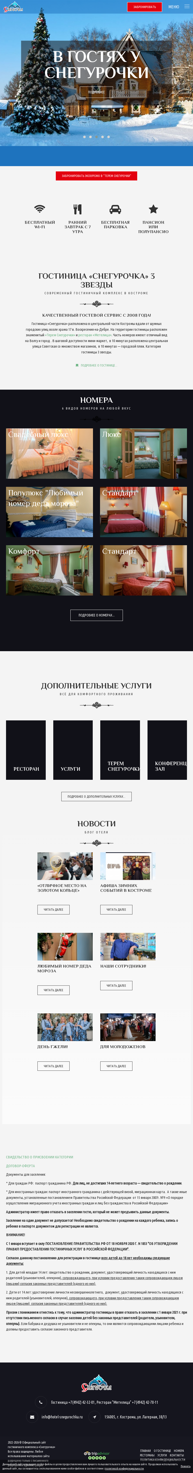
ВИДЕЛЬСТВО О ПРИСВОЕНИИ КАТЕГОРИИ (40, 1157)
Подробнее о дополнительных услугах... (96, 796)
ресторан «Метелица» (95, 335)
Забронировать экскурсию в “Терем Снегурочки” (96, 175)
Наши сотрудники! (123, 966)
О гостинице (162, 1450)
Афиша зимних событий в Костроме (126, 888)
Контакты (177, 1455)
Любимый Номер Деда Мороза (64, 968)
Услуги (162, 1455)
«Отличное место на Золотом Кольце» (61, 888)
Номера (179, 1450)
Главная (145, 1450)
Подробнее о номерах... (97, 615)
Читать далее (53, 909)
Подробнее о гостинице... (96, 365)
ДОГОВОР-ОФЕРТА (20, 1166)
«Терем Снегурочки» (60, 335)
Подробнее (96, 92)
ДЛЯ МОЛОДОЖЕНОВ (123, 1046)
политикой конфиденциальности (124, 1468)
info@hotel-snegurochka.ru (62, 1417)
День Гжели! (52, 1046)
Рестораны (147, 1455)
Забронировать (144, 7)
